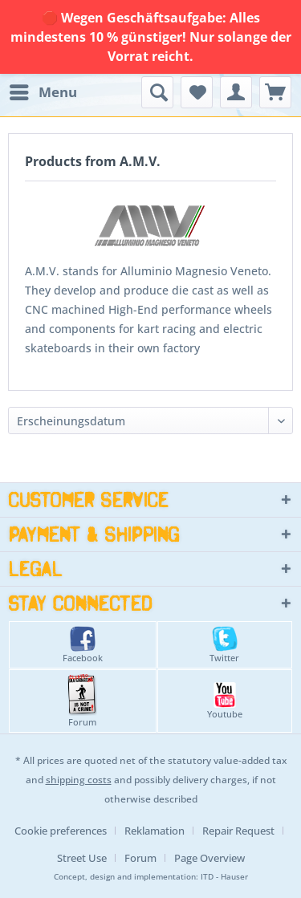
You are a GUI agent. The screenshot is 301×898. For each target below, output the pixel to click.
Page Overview (209, 858)
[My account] (236, 92)
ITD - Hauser (224, 877)
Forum (82, 701)
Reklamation (154, 830)
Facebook (83, 645)
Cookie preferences (60, 830)
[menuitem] (42, 92)
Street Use (82, 858)
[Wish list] (197, 92)
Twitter (224, 645)
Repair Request (238, 830)
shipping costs (79, 779)
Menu (43, 90)
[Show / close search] (157, 92)
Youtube (224, 701)
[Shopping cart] (275, 92)
